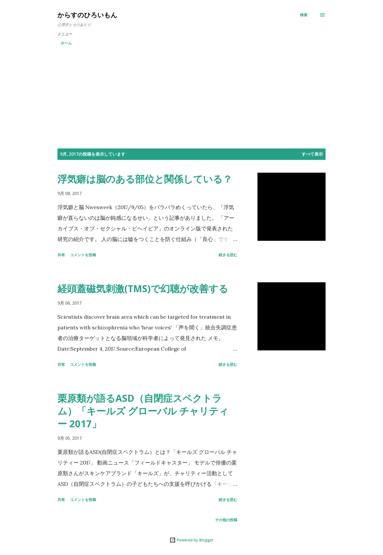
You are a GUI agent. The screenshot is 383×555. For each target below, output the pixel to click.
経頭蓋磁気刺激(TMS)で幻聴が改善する (142, 288)
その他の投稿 (226, 519)
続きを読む (228, 254)
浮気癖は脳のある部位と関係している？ (149, 178)
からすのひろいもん (87, 14)
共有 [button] (61, 254)
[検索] (303, 15)
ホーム (66, 42)
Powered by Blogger (191, 539)
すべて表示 (312, 154)
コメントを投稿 (83, 254)
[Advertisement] (191, 89)
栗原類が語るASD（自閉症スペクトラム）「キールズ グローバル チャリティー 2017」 (142, 411)
